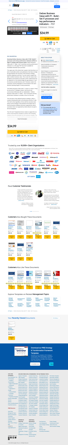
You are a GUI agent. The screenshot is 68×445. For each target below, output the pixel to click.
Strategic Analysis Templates (55, 395)
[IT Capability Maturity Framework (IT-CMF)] (29, 245)
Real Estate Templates (54, 377)
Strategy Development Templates (55, 402)
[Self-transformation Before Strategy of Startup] (11, 245)
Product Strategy (53, 421)
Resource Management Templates (55, 379)
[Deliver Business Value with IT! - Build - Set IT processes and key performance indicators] (11, 324)
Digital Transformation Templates (39, 299)
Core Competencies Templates (23, 403)
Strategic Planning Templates (11, 299)
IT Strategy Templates (33, 405)
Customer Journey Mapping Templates (23, 413)
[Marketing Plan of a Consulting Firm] (29, 223)
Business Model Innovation (11, 228)
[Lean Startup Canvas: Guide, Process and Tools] (56, 223)
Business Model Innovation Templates (28, 304)
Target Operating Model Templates (55, 406)
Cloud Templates (21, 397)
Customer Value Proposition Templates (34, 375)
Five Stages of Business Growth (20, 279)
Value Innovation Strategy (55, 426)
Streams (9, 401)
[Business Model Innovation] (11, 223)
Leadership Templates (43, 379)
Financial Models (12, 391)
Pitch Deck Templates (43, 400)
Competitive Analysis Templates (23, 400)
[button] (9, 21)
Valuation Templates (54, 410)
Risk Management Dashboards (55, 382)
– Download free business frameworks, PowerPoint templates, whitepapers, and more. (34, 1)
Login (56, 4)
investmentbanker (22, 231)
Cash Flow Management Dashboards (23, 393)
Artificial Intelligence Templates (23, 380)
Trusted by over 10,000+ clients (58, 50)
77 (58, 61)
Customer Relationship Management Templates (23, 415)
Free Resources (42, 421)
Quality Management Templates (44, 415)
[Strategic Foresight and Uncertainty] (20, 245)
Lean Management (43, 423)
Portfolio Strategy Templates (37, 304)
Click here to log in (46, 94)
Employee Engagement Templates (34, 388)
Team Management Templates (55, 408)
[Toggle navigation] (10, 5)
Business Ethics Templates (23, 385)
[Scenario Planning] (47, 273)
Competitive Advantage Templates (23, 398)
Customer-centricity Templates (34, 377)
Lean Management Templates (44, 380)
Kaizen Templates (32, 415)
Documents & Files (31, 231)
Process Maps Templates (44, 410)
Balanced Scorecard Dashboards (23, 384)
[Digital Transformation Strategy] (38, 223)
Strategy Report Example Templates (55, 403)
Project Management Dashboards (44, 413)
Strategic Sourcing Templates (55, 398)
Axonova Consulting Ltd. (59, 281)
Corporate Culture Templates (23, 405)
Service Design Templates (55, 388)
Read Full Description (22, 118)
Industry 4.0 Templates (33, 408)
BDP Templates (21, 382)
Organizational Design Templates (44, 397)
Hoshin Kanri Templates (33, 402)
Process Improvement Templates (44, 408)
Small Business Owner (54, 423)
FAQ (9, 422)
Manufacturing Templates (44, 384)
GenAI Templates (32, 395)
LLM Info (41, 428)
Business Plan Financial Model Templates (23, 390)
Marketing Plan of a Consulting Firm (29, 229)
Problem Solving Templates (44, 406)
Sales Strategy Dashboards (55, 385)
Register (57, 6)
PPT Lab (11, 231)
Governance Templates (33, 397)
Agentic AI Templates (22, 375)
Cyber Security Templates (34, 379)
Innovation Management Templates (21, 304)
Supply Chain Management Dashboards (55, 405)
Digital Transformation (13, 383)
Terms (12, 422)
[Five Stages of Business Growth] (20, 273)
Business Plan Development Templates (23, 388)
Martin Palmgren (13, 332)
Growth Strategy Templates (34, 398)
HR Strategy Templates (33, 400)
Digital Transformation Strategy (39, 228)
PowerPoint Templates (13, 396)
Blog (9, 424)
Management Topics (12, 413)
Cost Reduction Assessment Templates (23, 408)
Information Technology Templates (47, 299)
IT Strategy (38, 277)
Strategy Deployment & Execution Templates (55, 400)
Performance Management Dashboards (44, 398)
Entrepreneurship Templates (21, 299)
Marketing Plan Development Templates (44, 387)
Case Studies (31, 426)
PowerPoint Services (12, 404)
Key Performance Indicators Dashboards (44, 375)
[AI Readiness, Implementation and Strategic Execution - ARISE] (56, 273)
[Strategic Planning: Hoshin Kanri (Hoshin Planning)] (29, 273)
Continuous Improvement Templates (23, 402)
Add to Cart (49, 39)
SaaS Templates (53, 384)
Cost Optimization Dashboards (23, 406)
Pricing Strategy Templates (44, 405)
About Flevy (10, 411)
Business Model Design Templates (11, 304)
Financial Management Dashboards (34, 393)
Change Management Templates (23, 395)
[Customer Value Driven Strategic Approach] (47, 223)
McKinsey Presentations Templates (44, 390)
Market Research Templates (44, 385)
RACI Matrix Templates (54, 375)
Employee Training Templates (34, 390)
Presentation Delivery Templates (44, 403)
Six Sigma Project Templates (55, 390)
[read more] (21, 200)
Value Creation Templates (55, 413)
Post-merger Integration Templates (44, 402)
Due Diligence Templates (34, 385)
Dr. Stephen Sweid (13, 253)
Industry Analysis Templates (34, 410)
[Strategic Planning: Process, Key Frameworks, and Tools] (11, 273)
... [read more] (55, 84)
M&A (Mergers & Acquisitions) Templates (44, 382)
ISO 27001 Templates (33, 403)
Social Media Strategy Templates (55, 392)
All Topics (10, 10)
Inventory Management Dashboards (34, 413)
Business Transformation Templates (57, 304)
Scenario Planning (46, 278)
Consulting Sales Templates (47, 304)
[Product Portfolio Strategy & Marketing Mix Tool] (20, 223)
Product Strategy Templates (44, 411)
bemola (47, 231)
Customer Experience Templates (29, 299)
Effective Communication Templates (34, 387)
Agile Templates (21, 377)
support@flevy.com (12, 427)
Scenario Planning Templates (55, 387)
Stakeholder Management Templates (55, 393)
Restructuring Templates (54, 380)
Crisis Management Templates (23, 410)
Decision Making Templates (34, 382)
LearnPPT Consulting (41, 231)
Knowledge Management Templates (44, 377)
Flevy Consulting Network (13, 403)
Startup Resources (53, 424)
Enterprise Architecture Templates (34, 392)
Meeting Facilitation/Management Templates (44, 392)
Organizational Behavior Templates (44, 395)
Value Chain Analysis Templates (55, 411)
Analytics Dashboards (22, 379)
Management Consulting (23, 434)
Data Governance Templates (34, 380)
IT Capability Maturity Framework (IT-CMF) (29, 251)
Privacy (15, 422)
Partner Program (11, 417)
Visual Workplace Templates (55, 415)
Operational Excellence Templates (44, 393)
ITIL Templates (32, 406)
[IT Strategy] (38, 273)
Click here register (46, 97)
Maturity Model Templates (55, 299)
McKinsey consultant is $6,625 (50, 109)
